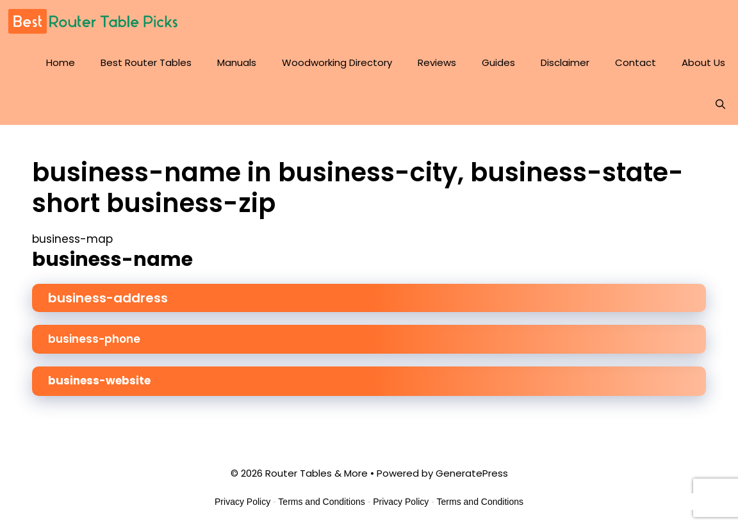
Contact (635, 62)
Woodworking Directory (337, 62)
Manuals (236, 62)
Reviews (437, 62)
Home (60, 62)
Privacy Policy (242, 502)
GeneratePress (472, 473)
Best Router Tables (146, 62)
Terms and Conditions (321, 502)
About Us (703, 62)
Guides (498, 62)
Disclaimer (565, 62)
